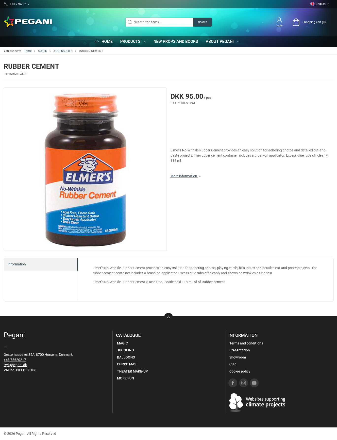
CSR (232, 364)
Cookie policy (239, 371)
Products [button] (133, 41)
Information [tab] (17, 264)
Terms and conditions (246, 343)
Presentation (239, 350)
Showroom (237, 357)
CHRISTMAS (126, 364)
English (320, 4)
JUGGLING (125, 350)
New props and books (175, 41)
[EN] (28, 22)
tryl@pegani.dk (15, 365)
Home (27, 51)
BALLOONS (126, 357)
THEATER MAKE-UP (132, 371)
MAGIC (42, 51)
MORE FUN (125, 378)
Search (202, 22)
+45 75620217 (15, 360)
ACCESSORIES (62, 51)
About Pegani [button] (223, 41)
